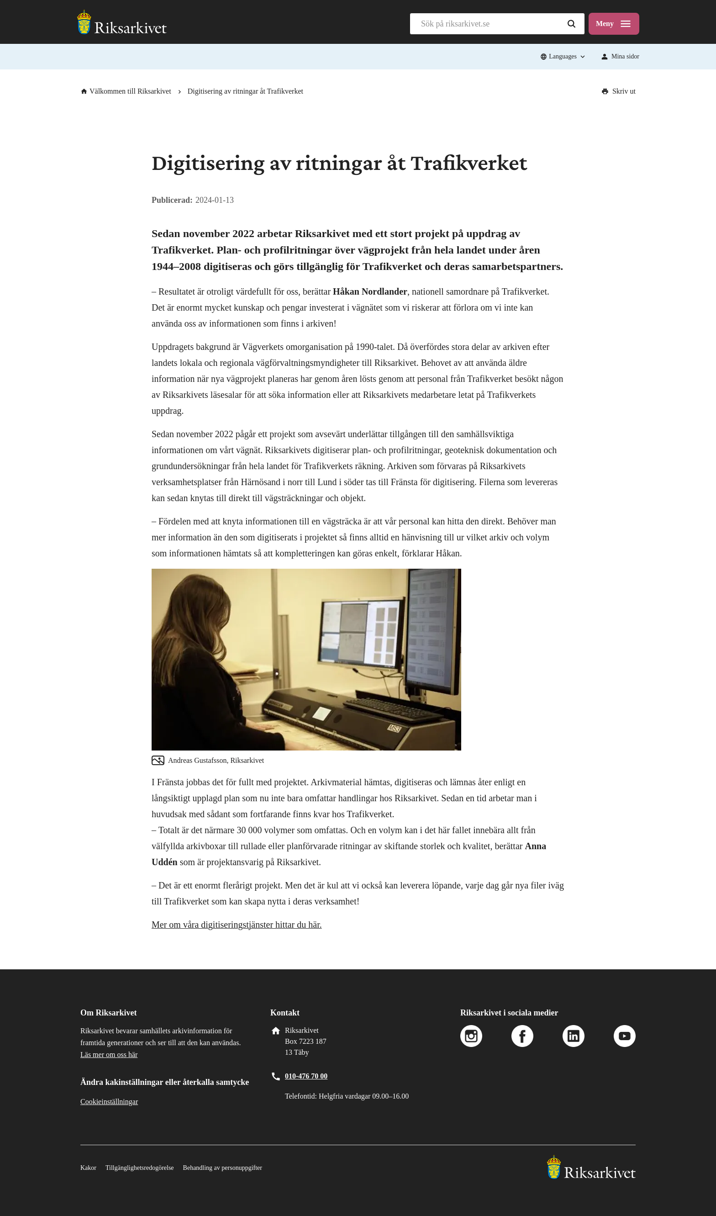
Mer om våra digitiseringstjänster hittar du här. (237, 925)
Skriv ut (618, 91)
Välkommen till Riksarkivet (125, 91)
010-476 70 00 (306, 1076)
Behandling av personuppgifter (222, 1167)
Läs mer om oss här (108, 1054)
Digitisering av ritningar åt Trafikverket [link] (245, 91)
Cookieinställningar (109, 1101)
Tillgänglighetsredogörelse (139, 1167)
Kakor (88, 1167)
